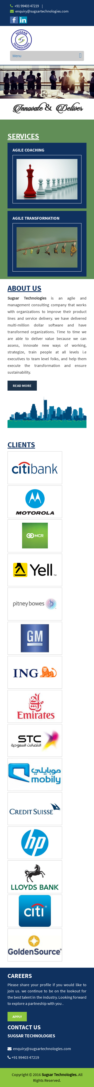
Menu (17, 56)
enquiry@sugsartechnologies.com (41, 11)
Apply (17, 1016)
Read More (22, 385)
